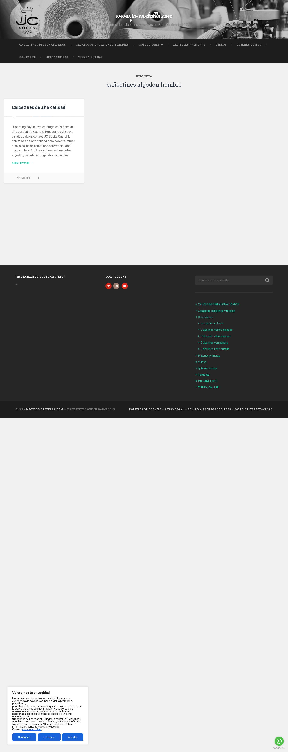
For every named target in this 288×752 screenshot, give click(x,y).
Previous (9, 147)
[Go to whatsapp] (279, 741)
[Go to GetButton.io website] (279, 748)
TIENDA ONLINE (90, 59)
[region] (47, 716)
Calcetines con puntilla (216, 345)
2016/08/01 (23, 237)
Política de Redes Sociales (209, 410)
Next (79, 147)
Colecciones (149, 46)
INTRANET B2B (57, 59)
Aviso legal (174, 410)
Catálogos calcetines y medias (102, 46)
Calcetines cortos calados (219, 332)
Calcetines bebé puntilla (217, 351)
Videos (221, 46)
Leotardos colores (213, 326)
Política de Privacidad (253, 410)
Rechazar (49, 737)
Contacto (27, 59)
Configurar (24, 737)
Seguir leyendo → (24, 222)
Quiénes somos (249, 46)
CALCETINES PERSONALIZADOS (42, 46)
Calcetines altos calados (218, 339)
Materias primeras (189, 46)
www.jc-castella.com (144, 16)
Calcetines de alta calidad (38, 109)
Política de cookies (33, 729)
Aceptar (72, 737)
